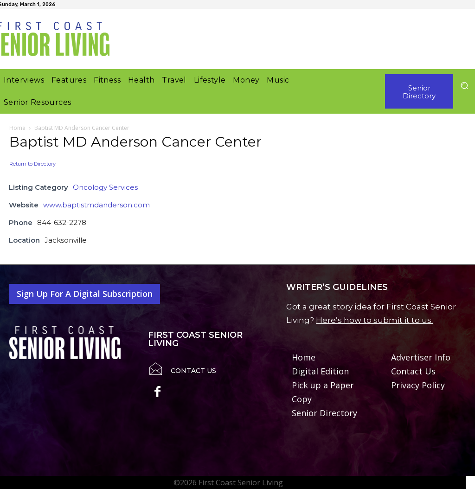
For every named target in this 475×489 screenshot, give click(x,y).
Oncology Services (105, 187)
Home (17, 128)
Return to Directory (32, 164)
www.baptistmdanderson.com (96, 204)
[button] (464, 85)
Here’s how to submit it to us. (374, 320)
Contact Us (193, 371)
